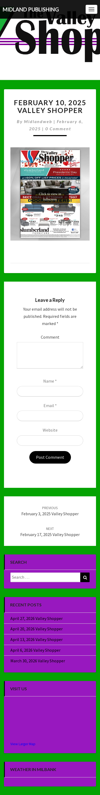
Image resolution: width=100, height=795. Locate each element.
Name (50, 381)
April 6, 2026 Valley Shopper (35, 650)
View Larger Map (22, 744)
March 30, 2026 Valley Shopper (37, 660)
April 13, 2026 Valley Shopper (36, 639)
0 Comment (58, 128)
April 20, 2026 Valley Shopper (36, 628)
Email (50, 405)
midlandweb (38, 121)
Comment (50, 337)
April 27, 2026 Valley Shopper (36, 618)
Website (50, 430)
